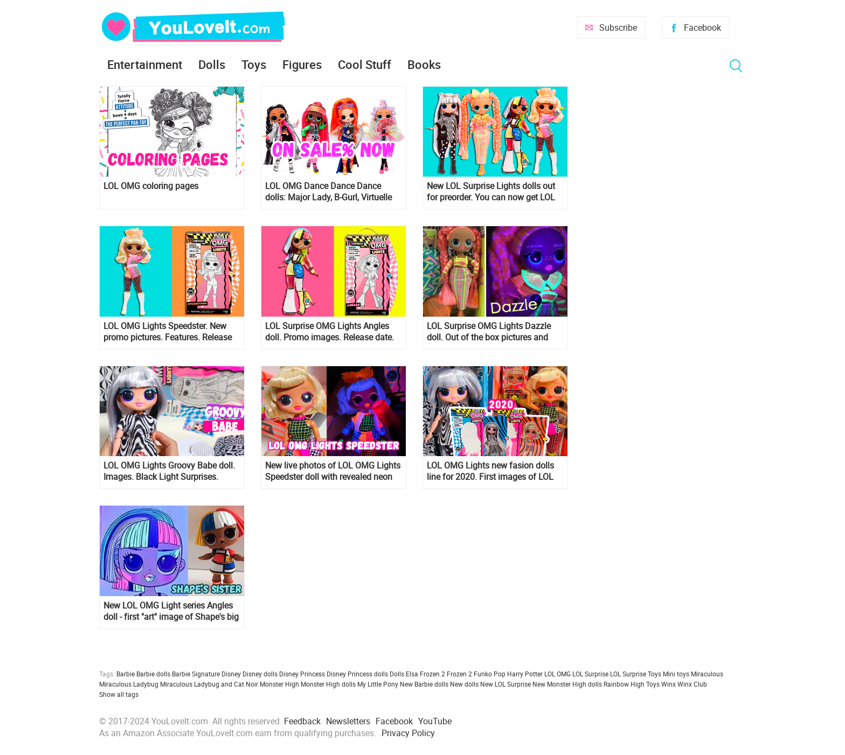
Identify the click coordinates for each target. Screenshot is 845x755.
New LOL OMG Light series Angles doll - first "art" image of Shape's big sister (171, 611)
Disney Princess (302, 673)
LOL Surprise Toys (635, 673)
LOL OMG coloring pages (150, 186)
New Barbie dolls (424, 684)
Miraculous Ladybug (128, 684)
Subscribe (618, 27)
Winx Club (692, 684)
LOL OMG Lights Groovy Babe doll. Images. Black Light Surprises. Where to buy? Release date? (169, 471)
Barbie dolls (153, 673)
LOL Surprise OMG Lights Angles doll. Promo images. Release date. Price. (329, 331)
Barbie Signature (196, 673)
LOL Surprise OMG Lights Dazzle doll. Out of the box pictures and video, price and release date (489, 331)
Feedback (302, 721)
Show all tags (118, 694)
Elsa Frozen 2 (425, 673)
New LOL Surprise (505, 684)
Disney (231, 673)
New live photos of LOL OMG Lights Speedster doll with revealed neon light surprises (332, 471)
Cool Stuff (364, 64)
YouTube (435, 721)
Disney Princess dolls (357, 673)
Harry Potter (525, 673)
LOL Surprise (590, 673)
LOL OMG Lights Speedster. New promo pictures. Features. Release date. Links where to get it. (167, 331)
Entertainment (144, 64)
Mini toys (676, 673)
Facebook (702, 27)
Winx (668, 684)
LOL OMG (557, 673)
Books (424, 64)
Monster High (279, 684)
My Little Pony (377, 684)
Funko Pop (489, 673)
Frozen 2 (459, 673)
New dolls (464, 684)
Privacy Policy (408, 733)
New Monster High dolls (567, 684)
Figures (302, 64)
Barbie (125, 673)
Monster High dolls (328, 684)
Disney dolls (260, 673)
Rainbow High (624, 684)
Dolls (211, 64)
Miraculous (707, 673)
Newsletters (348, 721)
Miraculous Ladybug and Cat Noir (209, 684)
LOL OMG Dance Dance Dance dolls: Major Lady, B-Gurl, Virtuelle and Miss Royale (328, 191)
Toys (253, 64)
